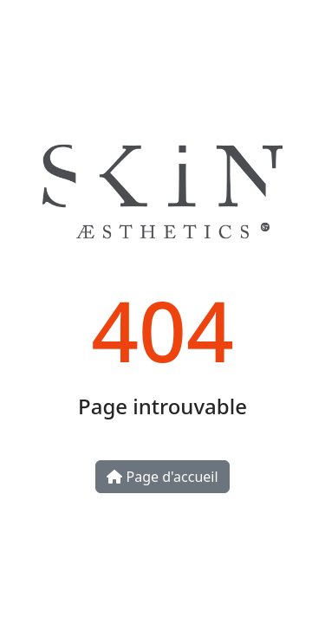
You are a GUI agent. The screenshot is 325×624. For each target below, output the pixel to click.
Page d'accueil (162, 476)
